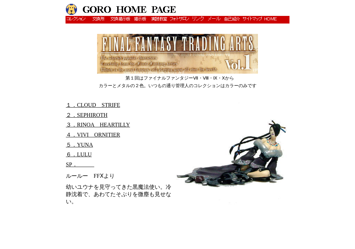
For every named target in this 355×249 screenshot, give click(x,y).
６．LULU (79, 154)
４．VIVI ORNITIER (93, 135)
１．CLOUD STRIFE (93, 105)
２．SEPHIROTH (86, 115)
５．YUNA (79, 145)
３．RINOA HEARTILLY (98, 125)
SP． (80, 164)
